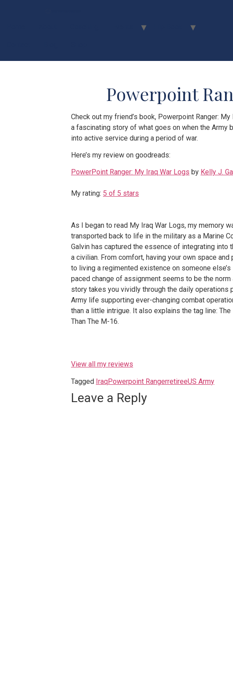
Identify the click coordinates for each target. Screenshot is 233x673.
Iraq (102, 381)
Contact (18, 44)
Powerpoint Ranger (137, 381)
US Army (201, 381)
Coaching (84, 27)
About (48, 27)
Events (122, 27)
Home (16, 27)
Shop (79, 44)
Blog (50, 44)
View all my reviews (102, 364)
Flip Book (167, 27)
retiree (177, 381)
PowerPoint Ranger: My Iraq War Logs (130, 172)
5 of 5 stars (121, 193)
